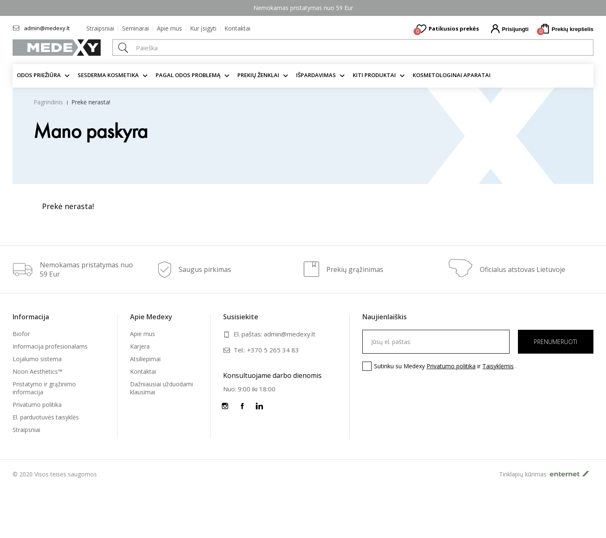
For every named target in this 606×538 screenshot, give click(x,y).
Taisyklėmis (498, 366)
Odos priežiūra (39, 75)
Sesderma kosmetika (108, 75)
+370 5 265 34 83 (273, 350)
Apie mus (169, 28)
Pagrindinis (48, 102)
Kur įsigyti (203, 28)
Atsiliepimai (145, 359)
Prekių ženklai (258, 75)
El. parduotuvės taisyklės (46, 417)
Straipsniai (100, 28)
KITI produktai (374, 75)
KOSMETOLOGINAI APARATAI (452, 75)
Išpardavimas (316, 75)
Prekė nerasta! (90, 102)
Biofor (21, 334)
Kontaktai (237, 28)
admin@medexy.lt (47, 28)
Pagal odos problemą (188, 75)
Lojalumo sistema (37, 359)
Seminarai (135, 28)
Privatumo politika (37, 405)
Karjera (140, 346)
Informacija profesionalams (50, 346)
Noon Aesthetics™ (37, 371)
